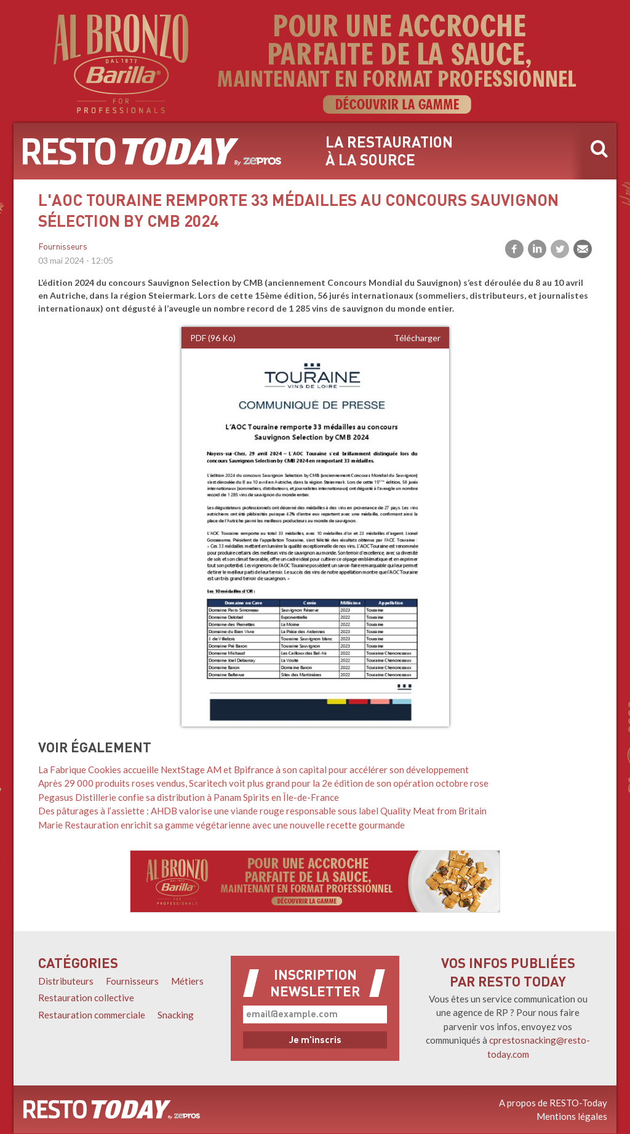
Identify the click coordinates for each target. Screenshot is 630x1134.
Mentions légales (571, 1116)
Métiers (187, 980)
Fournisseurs (62, 247)
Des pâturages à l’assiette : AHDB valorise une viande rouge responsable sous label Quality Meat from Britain (262, 810)
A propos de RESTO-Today (553, 1102)
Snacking (176, 1014)
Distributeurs (66, 980)
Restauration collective (86, 997)
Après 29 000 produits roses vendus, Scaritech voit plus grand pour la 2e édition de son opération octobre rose (263, 783)
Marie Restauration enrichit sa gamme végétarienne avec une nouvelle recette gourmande (221, 824)
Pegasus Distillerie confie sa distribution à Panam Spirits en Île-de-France (188, 797)
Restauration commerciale (91, 1014)
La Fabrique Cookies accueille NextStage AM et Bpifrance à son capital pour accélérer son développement (253, 769)
